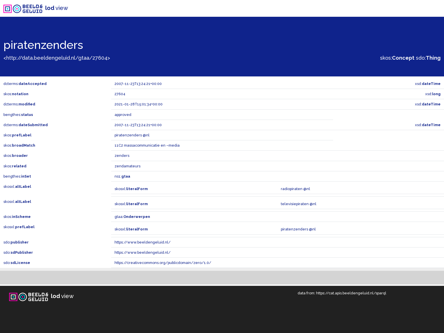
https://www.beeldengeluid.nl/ (143, 242)
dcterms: (25, 84)
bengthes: (18, 115)
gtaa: (132, 217)
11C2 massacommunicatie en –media (147, 145)
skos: (397, 58)
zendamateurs (127, 166)
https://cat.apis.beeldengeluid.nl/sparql (351, 293)
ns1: (122, 176)
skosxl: (17, 186)
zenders (122, 155)
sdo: (428, 58)
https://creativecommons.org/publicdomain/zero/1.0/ (163, 263)
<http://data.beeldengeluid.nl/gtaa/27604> (56, 58)
